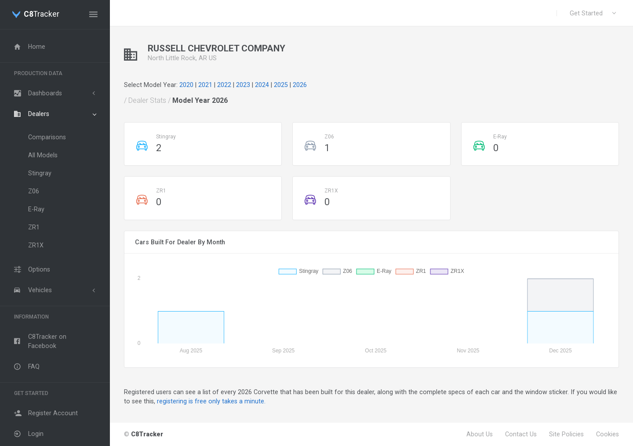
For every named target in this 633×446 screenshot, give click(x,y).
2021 (205, 84)
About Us (479, 434)
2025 (281, 84)
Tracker (41, 14)
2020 (186, 84)
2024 (262, 84)
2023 (243, 84)
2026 (300, 84)
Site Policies (566, 434)
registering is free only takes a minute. (211, 401)
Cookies (607, 434)
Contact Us (521, 434)
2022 (224, 84)
